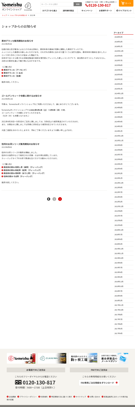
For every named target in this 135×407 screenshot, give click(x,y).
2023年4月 (118, 168)
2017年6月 (118, 324)
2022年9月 (118, 187)
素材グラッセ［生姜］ (13, 76)
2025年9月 (118, 55)
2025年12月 (118, 51)
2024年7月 (118, 112)
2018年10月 (118, 286)
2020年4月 (118, 239)
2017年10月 (118, 310)
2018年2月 (118, 300)
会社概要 (12, 396)
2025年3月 (118, 79)
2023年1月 (118, 178)
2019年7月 (118, 267)
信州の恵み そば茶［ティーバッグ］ (18, 176)
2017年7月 (118, 319)
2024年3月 (118, 126)
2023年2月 (118, 173)
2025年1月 (118, 88)
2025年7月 (118, 60)
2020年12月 (118, 230)
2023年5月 (118, 164)
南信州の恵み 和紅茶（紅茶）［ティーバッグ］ (23, 170)
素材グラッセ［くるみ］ (14, 73)
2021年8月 (118, 211)
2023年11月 (118, 140)
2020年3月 (118, 244)
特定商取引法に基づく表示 (61, 396)
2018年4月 (118, 295)
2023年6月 (118, 159)
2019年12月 (118, 248)
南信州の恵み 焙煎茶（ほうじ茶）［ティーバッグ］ (24, 173)
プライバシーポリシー (28, 396)
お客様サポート (105, 10)
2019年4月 (118, 272)
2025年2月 (118, 84)
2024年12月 (118, 93)
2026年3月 (118, 37)
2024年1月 (118, 131)
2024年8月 (118, 107)
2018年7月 (118, 291)
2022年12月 (118, 183)
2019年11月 (118, 253)
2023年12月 (118, 135)
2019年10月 (118, 258)
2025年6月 (118, 65)
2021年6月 (118, 220)
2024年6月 (118, 117)
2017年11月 (118, 305)
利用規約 (44, 396)
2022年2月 (118, 201)
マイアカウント (125, 10)
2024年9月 (118, 102)
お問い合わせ (95, 396)
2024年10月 (118, 98)
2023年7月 (118, 154)
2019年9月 (118, 262)
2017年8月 (118, 314)
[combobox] (57, 4)
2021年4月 (118, 225)
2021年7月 (118, 215)
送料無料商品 (68, 10)
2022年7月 (118, 192)
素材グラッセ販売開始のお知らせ (17, 40)
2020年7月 (118, 234)
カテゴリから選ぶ (49, 10)
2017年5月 (118, 328)
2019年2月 (118, 277)
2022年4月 (118, 197)
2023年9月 (118, 145)
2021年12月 (118, 206)
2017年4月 (118, 333)
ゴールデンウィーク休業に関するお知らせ (22, 95)
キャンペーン (86, 10)
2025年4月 (118, 74)
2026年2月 (118, 41)
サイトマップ (81, 396)
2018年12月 (118, 281)
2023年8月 (118, 150)
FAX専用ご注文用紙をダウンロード (97, 382)
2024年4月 (118, 121)
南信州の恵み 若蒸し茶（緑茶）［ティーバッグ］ (24, 167)
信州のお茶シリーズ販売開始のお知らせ (20, 144)
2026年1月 (118, 46)
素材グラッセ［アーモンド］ (16, 69)
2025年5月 (118, 70)
